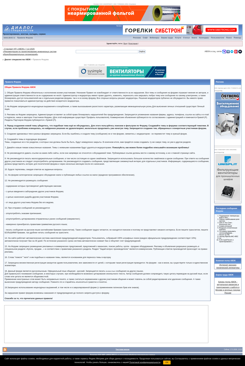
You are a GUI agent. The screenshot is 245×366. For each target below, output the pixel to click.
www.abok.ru (9, 38)
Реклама (137, 38)
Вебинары (154, 38)
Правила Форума (25, 38)
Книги (194, 38)
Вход (125, 43)
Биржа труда (167, 38)
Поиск (229, 38)
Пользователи (217, 38)
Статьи (186, 38)
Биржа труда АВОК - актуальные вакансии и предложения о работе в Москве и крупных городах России (227, 287)
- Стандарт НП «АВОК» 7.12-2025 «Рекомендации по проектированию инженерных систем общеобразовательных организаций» (29, 52)
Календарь (204, 38)
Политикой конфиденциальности (144, 362)
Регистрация (133, 43)
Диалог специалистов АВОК (18, 59)
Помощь (237, 38)
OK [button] (166, 362)
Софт (145, 38)
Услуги (178, 38)
